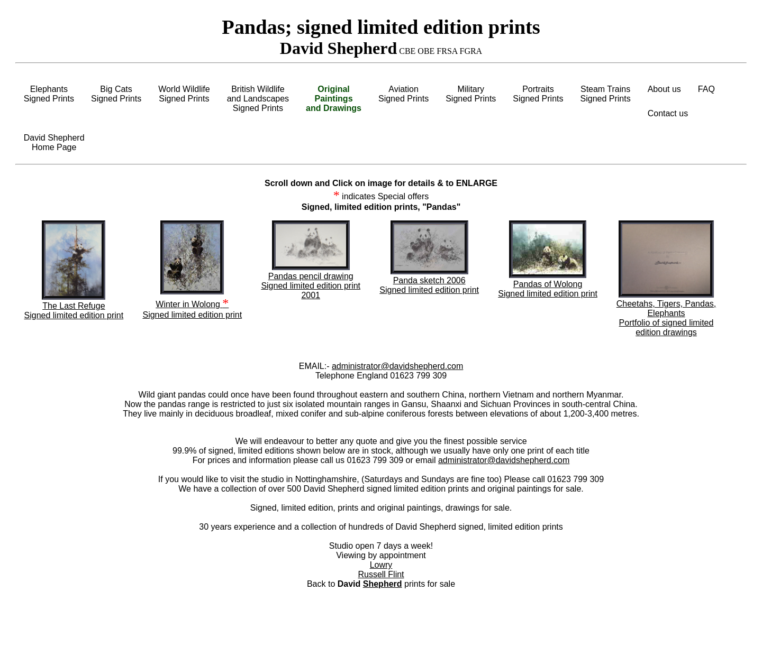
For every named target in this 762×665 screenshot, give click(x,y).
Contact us (668, 113)
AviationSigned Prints (403, 94)
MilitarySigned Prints (471, 94)
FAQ (706, 89)
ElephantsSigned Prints (49, 94)
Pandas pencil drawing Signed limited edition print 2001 (310, 286)
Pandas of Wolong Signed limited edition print (547, 289)
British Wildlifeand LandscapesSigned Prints (258, 99)
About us (664, 89)
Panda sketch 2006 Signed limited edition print (429, 285)
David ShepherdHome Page (54, 142)
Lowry (381, 564)
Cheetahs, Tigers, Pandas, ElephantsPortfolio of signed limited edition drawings (666, 318)
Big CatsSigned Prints (116, 94)
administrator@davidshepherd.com (397, 366)
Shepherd (382, 583)
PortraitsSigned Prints (538, 94)
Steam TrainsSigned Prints (605, 94)
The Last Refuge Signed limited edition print (74, 310)
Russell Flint (381, 574)
